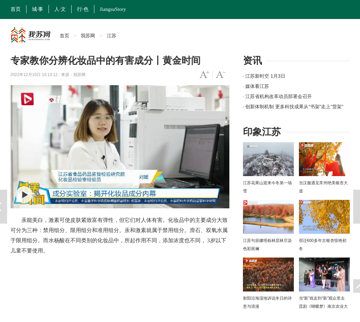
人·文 (60, 9)
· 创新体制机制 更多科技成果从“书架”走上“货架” (293, 106)
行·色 (83, 9)
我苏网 (88, 35)
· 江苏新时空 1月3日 (264, 76)
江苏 (111, 35)
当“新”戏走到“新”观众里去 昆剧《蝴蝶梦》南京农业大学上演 (323, 306)
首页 (16, 9)
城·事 (37, 9)
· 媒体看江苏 (256, 86)
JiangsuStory (113, 9)
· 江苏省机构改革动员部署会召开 (277, 96)
